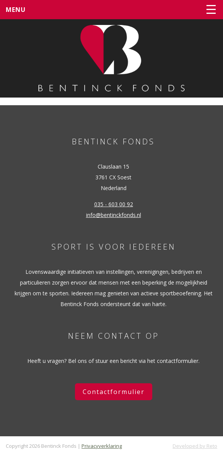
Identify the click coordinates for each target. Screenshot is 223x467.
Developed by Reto (195, 445)
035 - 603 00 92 (113, 204)
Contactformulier (114, 392)
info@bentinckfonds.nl (113, 215)
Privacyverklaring (102, 445)
